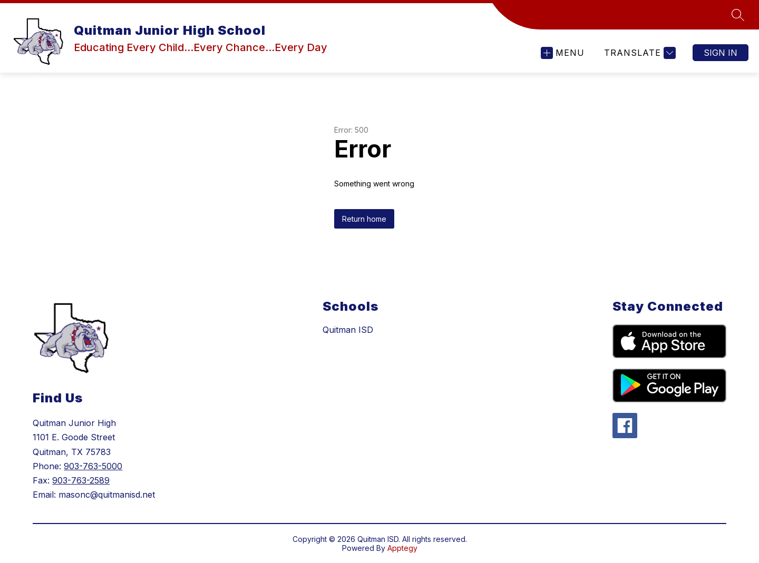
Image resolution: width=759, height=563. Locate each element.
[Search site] (738, 14)
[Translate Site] (638, 53)
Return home (364, 218)
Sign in (720, 52)
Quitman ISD (348, 329)
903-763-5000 (93, 466)
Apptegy (402, 548)
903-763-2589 (81, 480)
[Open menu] (563, 53)
